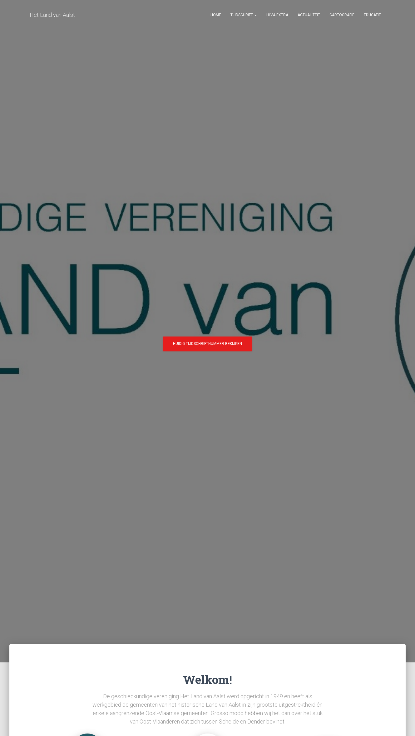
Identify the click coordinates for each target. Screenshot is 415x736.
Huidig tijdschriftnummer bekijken (207, 346)
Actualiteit (309, 15)
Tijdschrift (243, 15)
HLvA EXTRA (277, 15)
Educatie (372, 15)
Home (215, 15)
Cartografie (341, 15)
